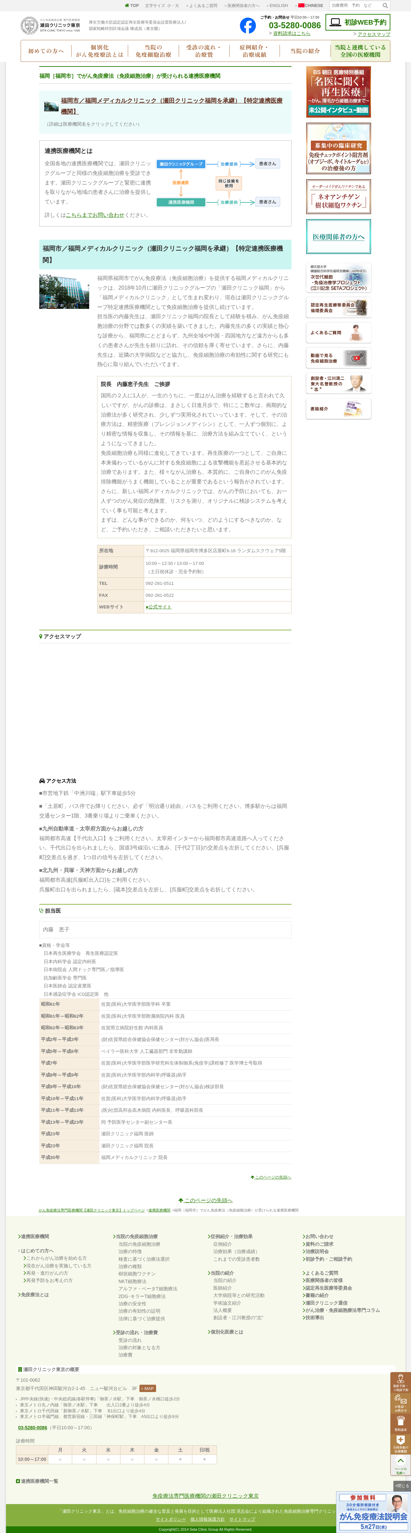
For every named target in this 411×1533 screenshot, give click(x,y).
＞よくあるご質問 (201, 5)
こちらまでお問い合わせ (95, 215)
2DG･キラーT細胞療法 (142, 1296)
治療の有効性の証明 (139, 1311)
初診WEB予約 (357, 22)
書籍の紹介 (316, 1295)
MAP (147, 1388)
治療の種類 (130, 1266)
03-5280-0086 (290, 25)
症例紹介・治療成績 (255, 51)
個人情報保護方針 (207, 1519)
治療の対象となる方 (139, 1347)
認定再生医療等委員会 (327, 1288)
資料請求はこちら (291, 33)
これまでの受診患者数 (236, 1259)
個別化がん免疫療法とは (100, 51)
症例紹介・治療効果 (230, 1236)
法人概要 (222, 1310)
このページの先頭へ (271, 1177)
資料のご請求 (318, 1244)
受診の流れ (130, 1340)
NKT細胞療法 (132, 1281)
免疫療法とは (33, 1294)
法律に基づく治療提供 (141, 1318)
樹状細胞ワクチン (137, 1273)
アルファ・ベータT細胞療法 (147, 1288)
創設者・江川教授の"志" (238, 1317)
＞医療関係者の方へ (242, 5)
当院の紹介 (305, 51)
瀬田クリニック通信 (325, 1303)
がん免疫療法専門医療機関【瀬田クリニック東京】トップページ (92, 1210)
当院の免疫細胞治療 (153, 51)
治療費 (125, 1354)
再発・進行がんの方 (46, 1273)
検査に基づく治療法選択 (144, 1259)
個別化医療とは (225, 1332)
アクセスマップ (374, 34)
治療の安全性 (132, 1303)
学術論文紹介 (227, 1303)
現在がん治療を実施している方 (58, 1265)
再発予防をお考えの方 (48, 1280)
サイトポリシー (171, 1519)
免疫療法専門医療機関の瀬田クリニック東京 (205, 1496)
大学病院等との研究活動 (239, 1295)
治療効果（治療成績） (236, 1251)
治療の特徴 (130, 1251)
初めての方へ (46, 51)
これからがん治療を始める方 (55, 1258)
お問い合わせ (318, 1236)
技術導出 (313, 1317)
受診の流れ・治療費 (204, 51)
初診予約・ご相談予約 (327, 1259)
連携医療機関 (159, 1210)
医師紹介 (222, 1288)
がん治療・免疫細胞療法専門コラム (341, 1310)
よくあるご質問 (320, 1273)
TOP (132, 5)
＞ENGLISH (277, 5)
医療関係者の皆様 (323, 1280)
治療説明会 (316, 1251)
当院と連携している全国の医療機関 (360, 51)
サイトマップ (242, 1519)
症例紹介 (222, 1244)
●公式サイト (159, 606)
